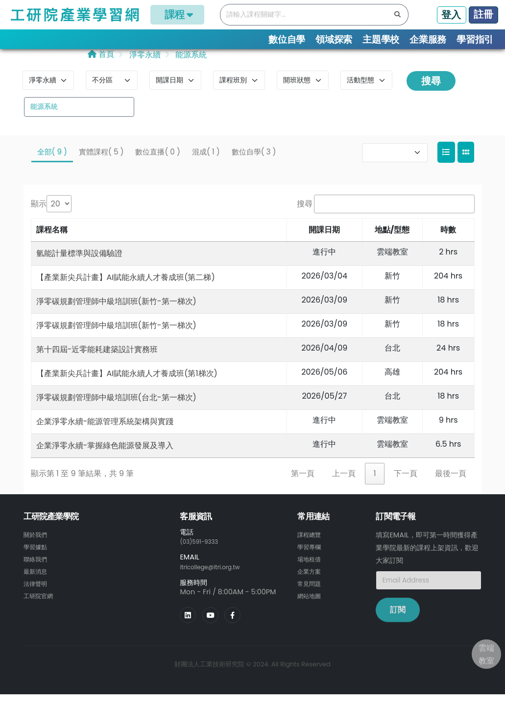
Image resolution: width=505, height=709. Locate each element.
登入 (451, 15)
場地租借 (311, 572)
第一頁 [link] (302, 487)
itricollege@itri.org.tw (216, 580)
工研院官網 (41, 607)
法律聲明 (37, 596)
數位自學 (286, 39)
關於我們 (37, 549)
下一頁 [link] (405, 487)
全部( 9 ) (52, 166)
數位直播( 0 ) (157, 166)
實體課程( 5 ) (101, 166)
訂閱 (398, 624)
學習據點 (37, 560)
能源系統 (190, 69)
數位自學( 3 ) (254, 166)
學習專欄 (311, 560)
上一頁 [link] (344, 487)
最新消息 (37, 584)
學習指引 (475, 39)
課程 (177, 14)
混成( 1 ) (206, 166)
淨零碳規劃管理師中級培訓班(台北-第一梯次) (116, 411)
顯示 (39, 218)
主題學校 (380, 39)
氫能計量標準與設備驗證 (79, 267)
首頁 (101, 69)
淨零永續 (143, 69)
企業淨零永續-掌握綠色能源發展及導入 (105, 459)
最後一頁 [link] (450, 487)
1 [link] (374, 487)
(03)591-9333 (203, 556)
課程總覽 (311, 549)
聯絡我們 (37, 572)
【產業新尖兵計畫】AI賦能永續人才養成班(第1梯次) (126, 387)
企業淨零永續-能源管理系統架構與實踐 (105, 435)
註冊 (483, 14)
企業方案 (311, 584)
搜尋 (431, 95)
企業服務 (427, 39)
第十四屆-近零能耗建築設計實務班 (97, 363)
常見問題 (311, 596)
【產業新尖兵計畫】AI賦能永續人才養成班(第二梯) (125, 291)
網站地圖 (311, 607)
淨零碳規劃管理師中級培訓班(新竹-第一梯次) (116, 315)
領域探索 (333, 39)
